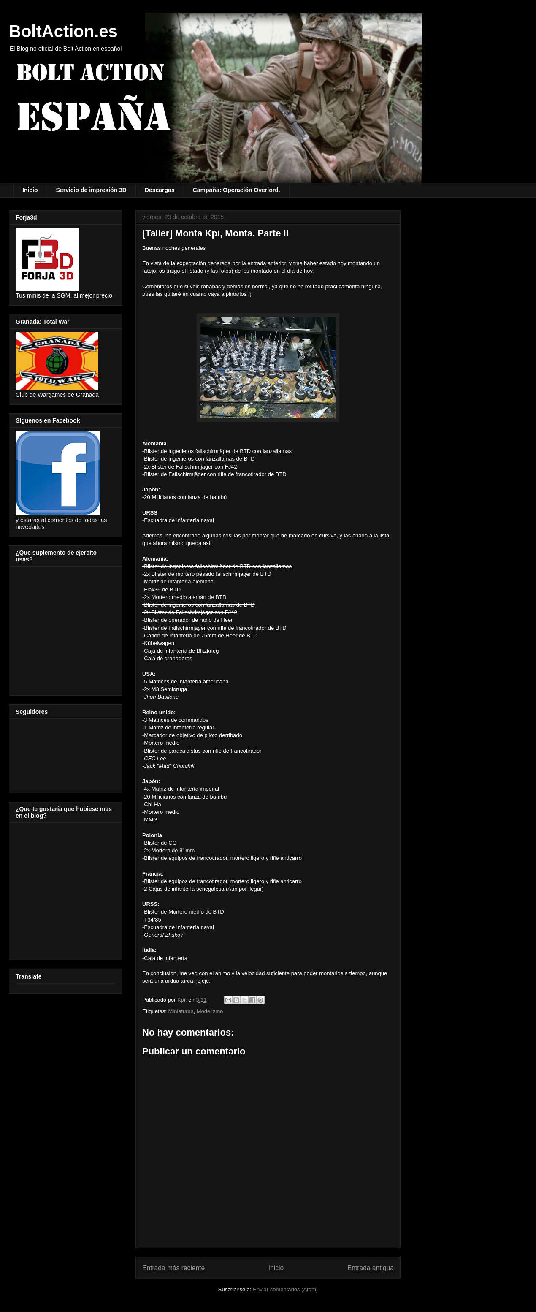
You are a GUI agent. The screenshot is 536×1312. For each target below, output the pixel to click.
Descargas (160, 190)
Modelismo (210, 1011)
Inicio (30, 190)
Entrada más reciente (173, 1267)
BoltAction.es (63, 31)
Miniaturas (180, 1011)
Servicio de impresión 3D (91, 190)
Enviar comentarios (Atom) (285, 1289)
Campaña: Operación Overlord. (236, 190)
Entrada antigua (370, 1267)
